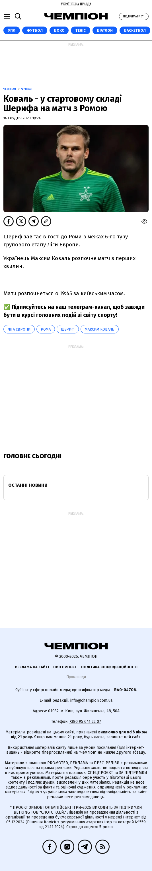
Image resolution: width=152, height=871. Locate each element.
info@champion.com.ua (91, 700)
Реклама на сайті (32, 667)
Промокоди (76, 677)
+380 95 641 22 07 (85, 721)
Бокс (59, 30)
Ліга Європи (19, 329)
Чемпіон (10, 89)
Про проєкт (65, 667)
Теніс (80, 30)
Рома (46, 329)
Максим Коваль (99, 329)
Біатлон (105, 30)
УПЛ (11, 30)
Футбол (35, 30)
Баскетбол (135, 30)
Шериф (68, 329)
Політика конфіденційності (109, 667)
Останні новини (28, 485)
